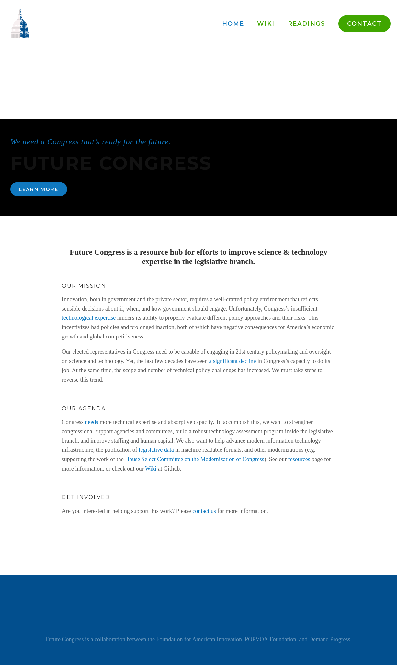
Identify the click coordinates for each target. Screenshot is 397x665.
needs (91, 422)
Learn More (38, 189)
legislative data (156, 450)
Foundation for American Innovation (199, 639)
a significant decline (232, 361)
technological (77, 318)
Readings (306, 23)
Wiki (266, 23)
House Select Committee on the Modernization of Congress (194, 459)
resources (299, 459)
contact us (204, 511)
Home (233, 23)
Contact (364, 23)
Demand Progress (329, 639)
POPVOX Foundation (270, 639)
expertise (105, 318)
